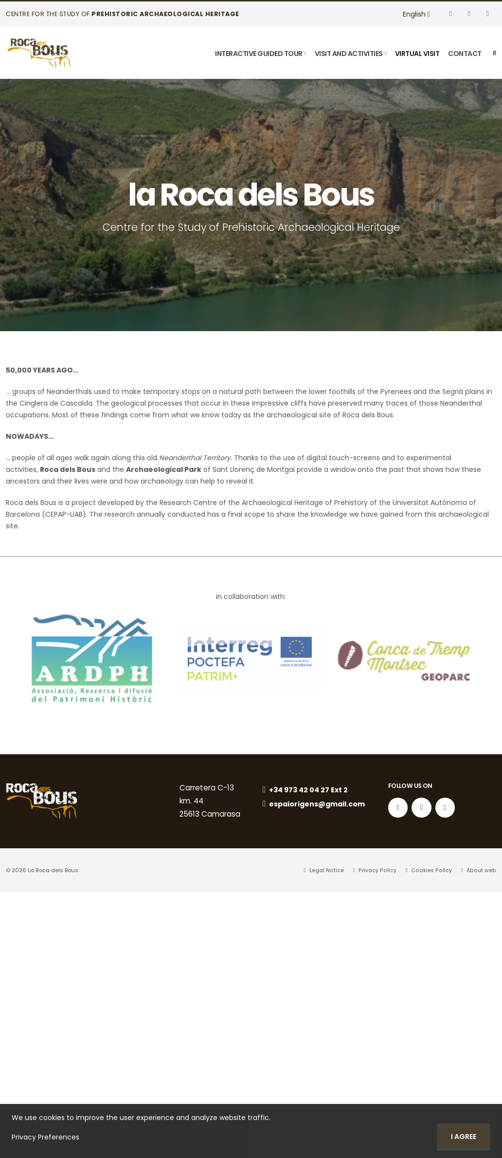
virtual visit (417, 53)
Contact (465, 53)
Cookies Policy (432, 870)
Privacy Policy (379, 870)
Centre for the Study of (122, 14)
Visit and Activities (349, 53)
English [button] (416, 14)
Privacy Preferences (45, 1137)
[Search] (494, 53)
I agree (463, 1136)
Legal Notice (329, 870)
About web (481, 870)
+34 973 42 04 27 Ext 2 (306, 790)
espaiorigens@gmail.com (312, 809)
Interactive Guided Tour (259, 53)
